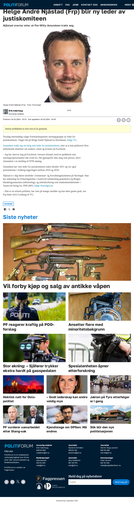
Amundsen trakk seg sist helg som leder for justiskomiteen (31, 147)
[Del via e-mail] (128, 121)
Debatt (58, 4)
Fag (67, 4)
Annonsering (108, 4)
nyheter (8, 205)
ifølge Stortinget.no (43, 187)
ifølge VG (72, 141)
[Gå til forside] (27, 4)
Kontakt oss (89, 4)
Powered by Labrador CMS (67, 502)
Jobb (75, 4)
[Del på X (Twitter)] (123, 121)
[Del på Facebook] (118, 121)
